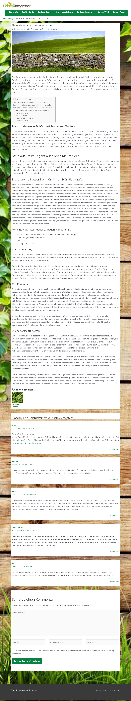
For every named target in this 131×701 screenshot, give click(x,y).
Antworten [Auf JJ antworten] (114, 582)
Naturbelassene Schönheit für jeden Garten (31, 102)
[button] (45, 12)
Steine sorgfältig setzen (25, 118)
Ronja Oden (17, 528)
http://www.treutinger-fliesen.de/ (27, 443)
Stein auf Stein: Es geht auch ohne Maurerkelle (32, 105)
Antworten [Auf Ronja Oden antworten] (114, 551)
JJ (13, 564)
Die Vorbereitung (22, 113)
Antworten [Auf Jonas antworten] (114, 449)
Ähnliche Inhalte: (22, 120)
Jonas (15, 425)
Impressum (101, 691)
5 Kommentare (19, 29)
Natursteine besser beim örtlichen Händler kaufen (33, 108)
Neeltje (15, 462)
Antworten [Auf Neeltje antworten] (114, 479)
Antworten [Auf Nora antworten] (114, 515)
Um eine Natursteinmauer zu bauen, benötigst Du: (35, 111)
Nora (14, 492)
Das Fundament (22, 115)
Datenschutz (114, 691)
